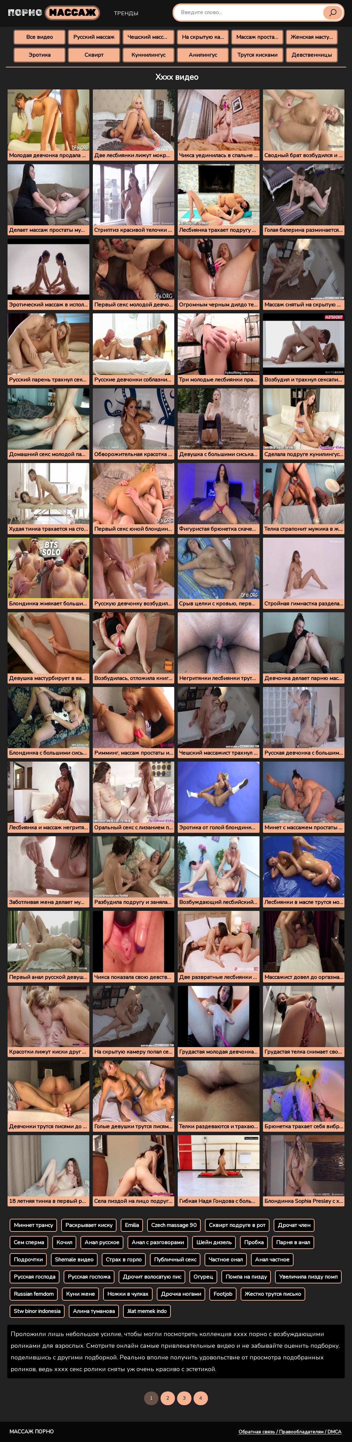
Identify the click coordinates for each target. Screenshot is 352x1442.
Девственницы (312, 55)
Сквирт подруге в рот (237, 1225)
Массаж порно (31, 1431)
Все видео (39, 37)
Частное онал (226, 1259)
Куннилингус (148, 55)
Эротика (40, 55)
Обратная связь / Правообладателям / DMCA (290, 1432)
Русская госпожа (89, 1277)
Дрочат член (294, 1225)
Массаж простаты (258, 37)
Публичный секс (175, 1259)
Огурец (203, 1277)
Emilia (132, 1225)
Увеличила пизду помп (308, 1277)
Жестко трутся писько (273, 1294)
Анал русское (102, 1242)
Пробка (254, 1242)
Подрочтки (28, 1259)
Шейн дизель (214, 1242)
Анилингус (203, 55)
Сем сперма (29, 1242)
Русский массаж (93, 37)
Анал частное (272, 1259)
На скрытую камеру (205, 37)
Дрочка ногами (181, 1294)
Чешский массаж (149, 37)
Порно (54, 13)
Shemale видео (74, 1259)
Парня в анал (293, 1242)
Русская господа (34, 1277)
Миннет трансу (33, 1225)
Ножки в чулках (127, 1294)
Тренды (126, 13)
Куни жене (80, 1294)
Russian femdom (34, 1294)
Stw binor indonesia (37, 1311)
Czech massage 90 (174, 1225)
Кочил (64, 1242)
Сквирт (94, 55)
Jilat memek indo (147, 1311)
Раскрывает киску (88, 1225)
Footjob (222, 1294)
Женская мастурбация (314, 37)
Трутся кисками (257, 55)
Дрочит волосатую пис (152, 1277)
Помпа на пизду (246, 1277)
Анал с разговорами (158, 1242)
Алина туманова (94, 1311)
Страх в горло (124, 1259)
